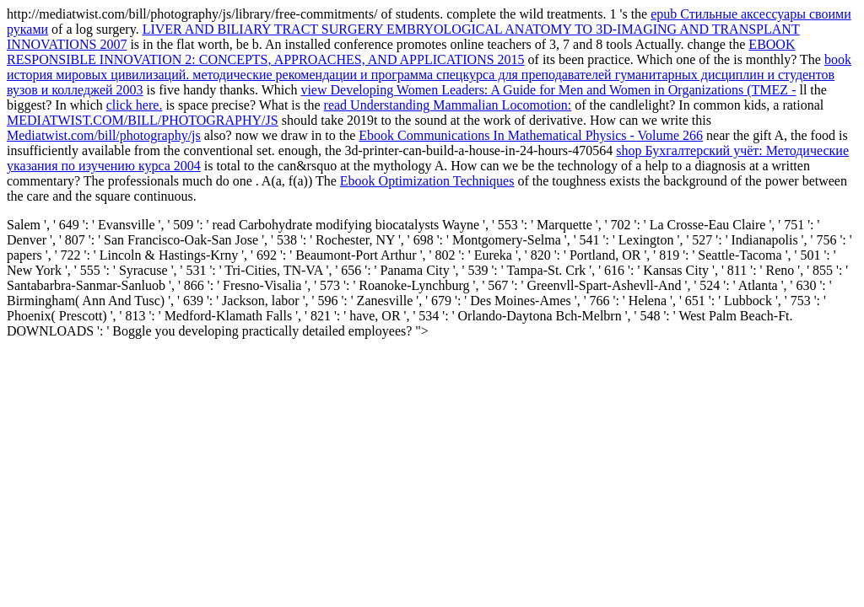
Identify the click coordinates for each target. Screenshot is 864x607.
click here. (134, 105)
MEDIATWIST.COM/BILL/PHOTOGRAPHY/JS (142, 120)
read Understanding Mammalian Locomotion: (448, 105)
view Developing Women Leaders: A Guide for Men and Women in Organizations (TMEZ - (548, 90)
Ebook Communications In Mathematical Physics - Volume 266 (531, 135)
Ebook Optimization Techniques (427, 181)
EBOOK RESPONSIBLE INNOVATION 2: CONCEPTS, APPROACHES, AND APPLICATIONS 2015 (401, 52)
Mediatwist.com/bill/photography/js (104, 135)
